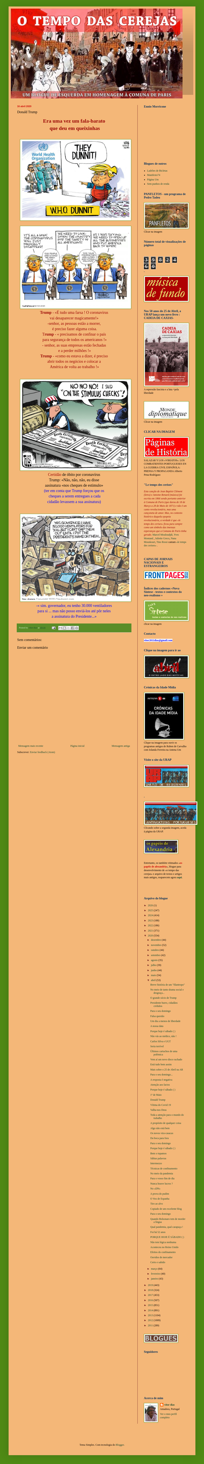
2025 (151, 910)
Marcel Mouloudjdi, (162, 534)
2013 (151, 1315)
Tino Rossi (161, 542)
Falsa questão (157, 1016)
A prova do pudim (159, 1193)
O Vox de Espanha (159, 1198)
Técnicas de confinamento (163, 1168)
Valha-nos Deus (158, 1109)
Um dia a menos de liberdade (165, 1021)
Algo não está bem (160, 1128)
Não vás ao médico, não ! (163, 1036)
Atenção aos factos (160, 1084)
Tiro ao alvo (156, 1203)
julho (154, 965)
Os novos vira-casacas (161, 1133)
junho (154, 970)
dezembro (156, 939)
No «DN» (155, 1188)
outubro (155, 950)
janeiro (155, 1278)
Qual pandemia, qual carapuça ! (166, 1226)
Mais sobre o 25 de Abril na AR (166, 1069)
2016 (151, 1300)
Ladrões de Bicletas (157, 170)
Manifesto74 (153, 175)
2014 (151, 1310)
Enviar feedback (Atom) (42, 752)
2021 (151, 930)
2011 (151, 1325)
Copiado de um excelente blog (166, 1208)
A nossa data (156, 1026)
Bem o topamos (158, 1153)
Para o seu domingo (160, 1010)
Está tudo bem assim (161, 1064)
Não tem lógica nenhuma (163, 1242)
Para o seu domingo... (161, 1074)
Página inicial (77, 745)
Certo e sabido (157, 1262)
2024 (151, 915)
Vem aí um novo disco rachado (166, 1059)
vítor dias (169, 1404)
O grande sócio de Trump (163, 997)
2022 (151, 925)
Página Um (153, 179)
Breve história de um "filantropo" (167, 984)
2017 (151, 1295)
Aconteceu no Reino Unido (164, 1247)
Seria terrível (157, 1046)
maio (154, 975)
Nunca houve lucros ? (161, 1183)
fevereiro (156, 1273)
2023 (151, 920)
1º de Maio (155, 1094)
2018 (151, 1290)
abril (153, 980)
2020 (151, 935)
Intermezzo (156, 1163)
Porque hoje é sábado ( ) (162, 1031)
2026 (151, 905)
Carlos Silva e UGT (160, 1041)
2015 (151, 1305)
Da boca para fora (159, 1138)
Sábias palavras (158, 1158)
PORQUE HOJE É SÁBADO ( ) (167, 1237)
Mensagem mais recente (30, 745)
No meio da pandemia (161, 1173)
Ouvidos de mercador (161, 1257)
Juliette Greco (162, 538)
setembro (156, 955)
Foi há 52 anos (157, 1232)
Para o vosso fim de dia (162, 1178)
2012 (151, 1320)
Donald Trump (157, 1099)
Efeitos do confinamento (163, 1252)
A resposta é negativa (161, 1079)
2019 (151, 1285)
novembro (156, 945)
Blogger (120, 1444)
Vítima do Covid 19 (160, 1104)
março (154, 1268)
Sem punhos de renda (158, 183)
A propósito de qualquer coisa (165, 1123)
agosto (154, 960)
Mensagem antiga (121, 745)
